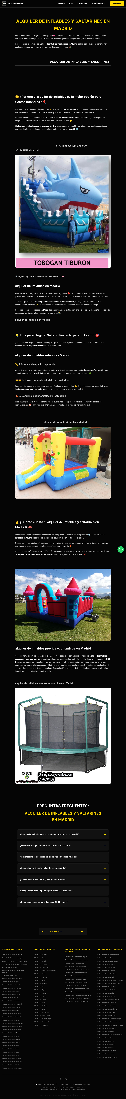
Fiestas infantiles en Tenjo (10, 1055)
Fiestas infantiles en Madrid (11, 1033)
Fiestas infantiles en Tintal (105, 1041)
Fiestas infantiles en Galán (105, 993)
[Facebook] (60, 1079)
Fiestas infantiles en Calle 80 (106, 964)
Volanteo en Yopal (39, 990)
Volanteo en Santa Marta (42, 1015)
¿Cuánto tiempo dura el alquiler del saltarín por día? (63, 868)
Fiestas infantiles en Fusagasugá (12, 1023)
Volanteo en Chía (39, 958)
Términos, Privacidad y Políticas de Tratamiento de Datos (63, 1089)
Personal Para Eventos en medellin (76, 960)
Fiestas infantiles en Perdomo (106, 1015)
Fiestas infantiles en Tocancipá (12, 1061)
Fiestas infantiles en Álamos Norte (108, 954)
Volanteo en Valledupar (41, 1025)
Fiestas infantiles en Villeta (10, 1065)
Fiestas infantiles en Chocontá (12, 1004)
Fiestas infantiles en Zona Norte (107, 1057)
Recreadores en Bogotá (9, 967)
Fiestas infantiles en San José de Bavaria (110, 1034)
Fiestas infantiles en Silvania (11, 1039)
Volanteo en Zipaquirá (41, 964)
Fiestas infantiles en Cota (10, 1010)
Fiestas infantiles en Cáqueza (11, 994)
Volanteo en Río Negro (41, 1006)
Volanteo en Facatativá (41, 967)
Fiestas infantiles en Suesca (11, 1049)
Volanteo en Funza (40, 974)
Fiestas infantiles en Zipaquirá (12, 1068)
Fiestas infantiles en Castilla (106, 967)
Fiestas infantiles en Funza (10, 1020)
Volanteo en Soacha (40, 954)
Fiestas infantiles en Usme (105, 1054)
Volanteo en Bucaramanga (42, 1018)
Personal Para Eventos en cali (74, 963)
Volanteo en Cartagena (41, 1012)
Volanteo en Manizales (41, 993)
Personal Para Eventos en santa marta (77, 992)
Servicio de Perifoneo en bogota (12, 958)
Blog (71, 4)
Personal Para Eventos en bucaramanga (78, 995)
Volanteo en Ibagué (40, 999)
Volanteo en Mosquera (41, 977)
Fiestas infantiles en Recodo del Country (110, 1025)
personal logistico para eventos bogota (15, 964)
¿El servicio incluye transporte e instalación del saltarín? (63, 845)
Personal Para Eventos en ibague (76, 976)
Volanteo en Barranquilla (41, 1022)
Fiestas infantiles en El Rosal (11, 1013)
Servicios (61, 4)
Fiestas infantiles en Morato (106, 1012)
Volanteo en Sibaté (40, 980)
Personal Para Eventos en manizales (77, 969)
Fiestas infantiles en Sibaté (11, 1036)
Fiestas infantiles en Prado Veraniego (109, 1018)
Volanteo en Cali (39, 986)
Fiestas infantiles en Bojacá (11, 985)
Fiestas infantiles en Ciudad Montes (108, 983)
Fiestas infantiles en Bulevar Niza (107, 961)
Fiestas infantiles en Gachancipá (12, 1026)
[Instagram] (66, 1079)
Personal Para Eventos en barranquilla (77, 998)
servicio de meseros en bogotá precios (15, 961)
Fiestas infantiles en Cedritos (106, 970)
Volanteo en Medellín (40, 983)
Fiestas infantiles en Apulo (10, 981)
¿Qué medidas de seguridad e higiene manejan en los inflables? (63, 857)
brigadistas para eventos (10, 975)
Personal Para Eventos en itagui (75, 985)
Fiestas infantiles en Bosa (105, 958)
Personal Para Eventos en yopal (75, 966)
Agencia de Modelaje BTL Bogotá (62, 1095)
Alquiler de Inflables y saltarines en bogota (13, 971)
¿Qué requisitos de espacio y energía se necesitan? (63, 879)
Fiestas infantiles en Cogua (11, 1007)
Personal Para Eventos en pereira (76, 973)
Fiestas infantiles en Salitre (105, 1031)
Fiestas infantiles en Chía (10, 997)
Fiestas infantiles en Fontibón (106, 990)
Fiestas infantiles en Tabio (10, 1052)
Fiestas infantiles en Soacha (11, 1042)
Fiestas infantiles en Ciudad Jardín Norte (110, 980)
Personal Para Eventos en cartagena (77, 989)
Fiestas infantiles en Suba (105, 1038)
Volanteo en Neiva (39, 1002)
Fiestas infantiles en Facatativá (12, 1017)
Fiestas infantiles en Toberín (106, 1044)
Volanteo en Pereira (40, 996)
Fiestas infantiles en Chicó (105, 977)
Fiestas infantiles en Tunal (105, 1047)
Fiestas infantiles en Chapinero (107, 974)
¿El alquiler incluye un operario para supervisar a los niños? (63, 890)
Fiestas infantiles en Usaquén (106, 1050)
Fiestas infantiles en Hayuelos (106, 1002)
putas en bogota (80, 1095)
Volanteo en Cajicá (40, 961)
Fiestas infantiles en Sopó (10, 1045)
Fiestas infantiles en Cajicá (10, 991)
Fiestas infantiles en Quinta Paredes (108, 1022)
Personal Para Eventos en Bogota (76, 957)
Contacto (117, 4)
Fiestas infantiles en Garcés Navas (108, 999)
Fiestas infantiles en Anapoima (12, 978)
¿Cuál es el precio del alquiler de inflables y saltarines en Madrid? (63, 834)
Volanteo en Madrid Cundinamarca (45, 970)
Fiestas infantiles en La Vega (11, 1029)
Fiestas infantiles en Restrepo (106, 1028)
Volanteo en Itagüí (39, 1009)
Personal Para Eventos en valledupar (77, 1001)
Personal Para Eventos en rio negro (76, 982)
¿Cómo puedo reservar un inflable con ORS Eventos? (63, 902)
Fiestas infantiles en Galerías (106, 996)
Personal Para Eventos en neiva (75, 979)
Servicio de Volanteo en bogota (12, 954)
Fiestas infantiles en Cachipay (12, 988)
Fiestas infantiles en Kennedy (106, 1006)
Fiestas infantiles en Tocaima (11, 1058)
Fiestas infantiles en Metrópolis (107, 1009)
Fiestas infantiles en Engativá (106, 986)
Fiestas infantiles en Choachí (11, 1001)
